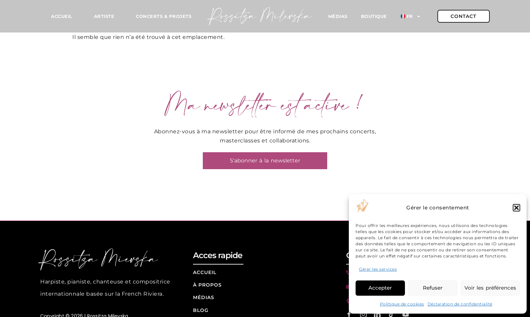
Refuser (432, 288)
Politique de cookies (402, 304)
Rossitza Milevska (260, 16)
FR (411, 16)
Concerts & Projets (163, 16)
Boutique (374, 16)
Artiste (104, 16)
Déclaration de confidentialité (460, 304)
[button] (516, 207)
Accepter (380, 288)
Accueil (61, 16)
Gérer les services (378, 269)
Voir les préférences (490, 288)
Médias (337, 16)
